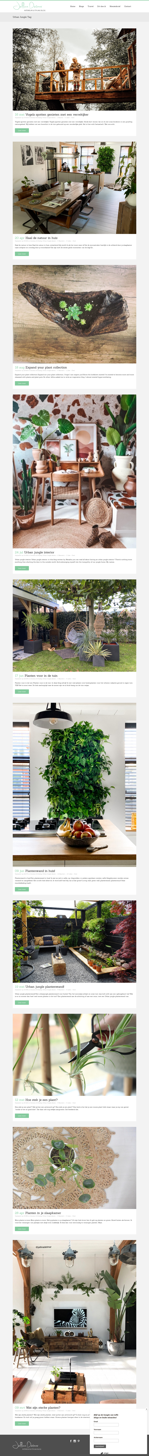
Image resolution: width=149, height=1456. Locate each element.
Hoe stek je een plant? (41, 1100)
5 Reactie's (60, 1103)
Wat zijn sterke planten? (43, 1408)
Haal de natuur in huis (41, 238)
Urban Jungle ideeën (48, 117)
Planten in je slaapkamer (43, 1213)
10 (69, 874)
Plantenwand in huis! (40, 871)
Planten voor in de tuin (41, 676)
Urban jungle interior (39, 552)
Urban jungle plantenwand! (44, 987)
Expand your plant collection (46, 367)
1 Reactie (60, 117)
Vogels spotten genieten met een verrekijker (57, 114)
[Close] (146, 1409)
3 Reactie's (60, 679)
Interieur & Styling (36, 117)
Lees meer (22, 130)
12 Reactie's (61, 874)
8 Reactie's (60, 990)
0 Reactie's (61, 241)
